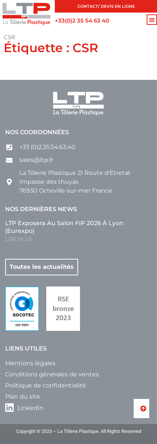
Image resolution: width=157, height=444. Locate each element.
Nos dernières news (41, 209)
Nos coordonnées (37, 132)
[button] (152, 19)
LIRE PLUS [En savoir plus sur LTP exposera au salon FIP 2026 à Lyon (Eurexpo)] (18, 239)
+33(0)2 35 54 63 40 (82, 20)
